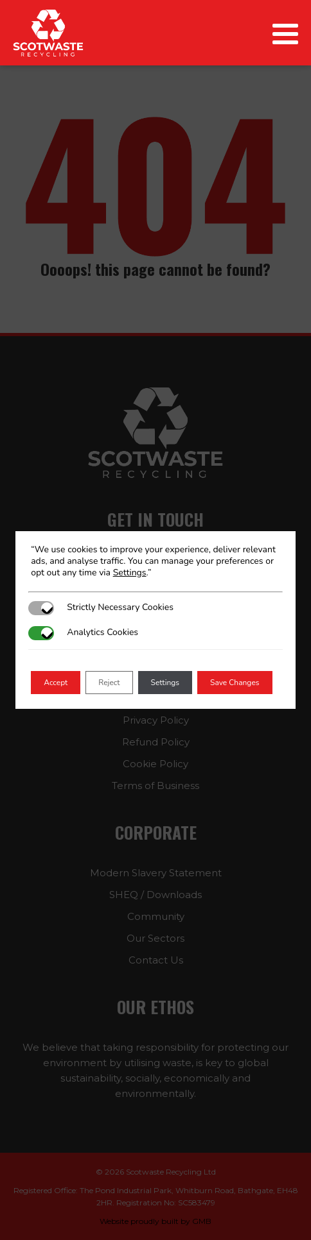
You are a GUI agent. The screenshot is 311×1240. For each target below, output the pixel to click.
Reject (109, 682)
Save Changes (235, 682)
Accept (55, 682)
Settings (130, 573)
